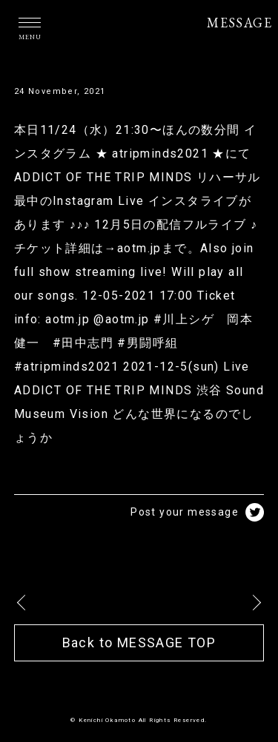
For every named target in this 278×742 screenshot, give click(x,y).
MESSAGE (239, 22)
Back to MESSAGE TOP (139, 642)
